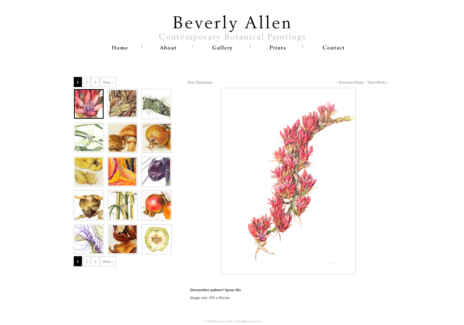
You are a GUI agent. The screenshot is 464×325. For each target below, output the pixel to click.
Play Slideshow (200, 82)
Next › (108, 82)
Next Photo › (378, 82)
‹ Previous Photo (349, 82)
